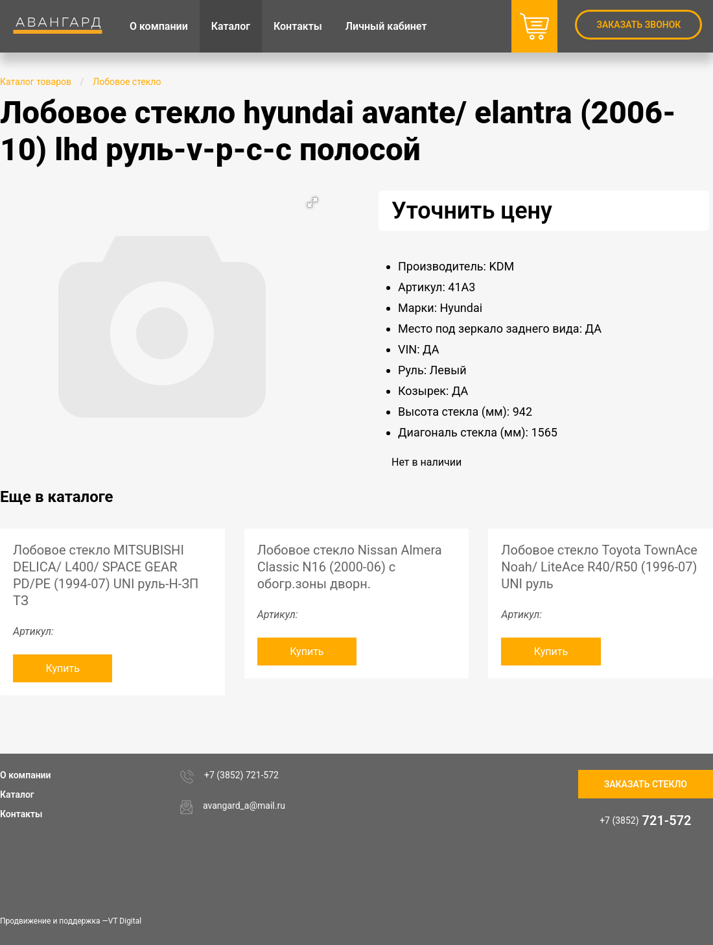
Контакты (21, 814)
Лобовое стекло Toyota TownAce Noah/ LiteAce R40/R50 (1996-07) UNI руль (599, 567)
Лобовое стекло (127, 82)
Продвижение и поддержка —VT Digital (70, 921)
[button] (312, 202)
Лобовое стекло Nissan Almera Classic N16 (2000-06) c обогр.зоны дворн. (349, 567)
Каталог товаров (35, 82)
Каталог (17, 794)
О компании (25, 775)
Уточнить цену (472, 210)
